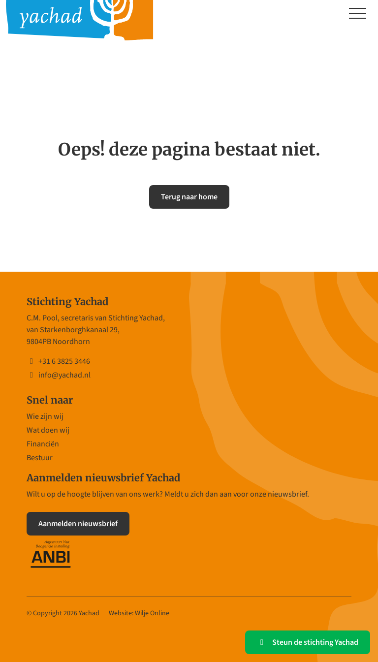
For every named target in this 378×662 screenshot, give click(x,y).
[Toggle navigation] (357, 14)
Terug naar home (189, 196)
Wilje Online (152, 613)
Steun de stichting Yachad (307, 642)
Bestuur (40, 457)
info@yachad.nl (59, 375)
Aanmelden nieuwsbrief (78, 523)
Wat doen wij (48, 430)
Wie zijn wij (45, 416)
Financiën (43, 444)
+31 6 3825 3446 (58, 361)
